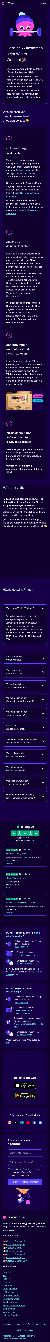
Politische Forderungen (14, 1305)
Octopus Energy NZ (15, 1257)
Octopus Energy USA (16, 1261)
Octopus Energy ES (15, 1244)
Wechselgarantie (11, 1302)
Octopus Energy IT (15, 1251)
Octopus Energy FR (15, 1248)
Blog (5, 1275)
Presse (6, 1279)
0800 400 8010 (21, 947)
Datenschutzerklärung (37, 1324)
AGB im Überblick (25, 1330)
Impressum (20, 1324)
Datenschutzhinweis (31, 1169)
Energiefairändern (11, 1299)
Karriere (7, 1272)
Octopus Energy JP (15, 1254)
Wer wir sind (9, 1312)
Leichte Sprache (11, 1315)
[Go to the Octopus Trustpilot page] (25, 833)
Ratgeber (7, 1285)
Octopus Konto (23, 170)
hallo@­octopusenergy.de (27, 955)
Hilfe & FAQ (8, 1292)
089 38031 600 (21, 1003)
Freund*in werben (11, 1295)
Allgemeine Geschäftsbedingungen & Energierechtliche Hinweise (19, 1337)
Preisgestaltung (10, 1288)
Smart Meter (9, 1309)
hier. (8, 1043)
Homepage (7, 1324)
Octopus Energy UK (16, 1241)
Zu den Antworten (24, 964)
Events (6, 1282)
